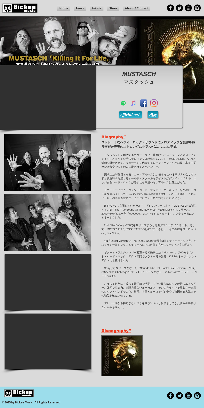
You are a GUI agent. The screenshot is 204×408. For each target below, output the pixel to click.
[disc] (153, 114)
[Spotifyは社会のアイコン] (123, 103)
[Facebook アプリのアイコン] (143, 103)
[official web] (130, 114)
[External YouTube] (48, 97)
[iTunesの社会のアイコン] (133, 103)
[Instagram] (154, 103)
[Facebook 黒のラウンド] (170, 7)
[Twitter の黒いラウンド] (179, 7)
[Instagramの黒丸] (197, 7)
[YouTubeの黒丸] (188, 7)
